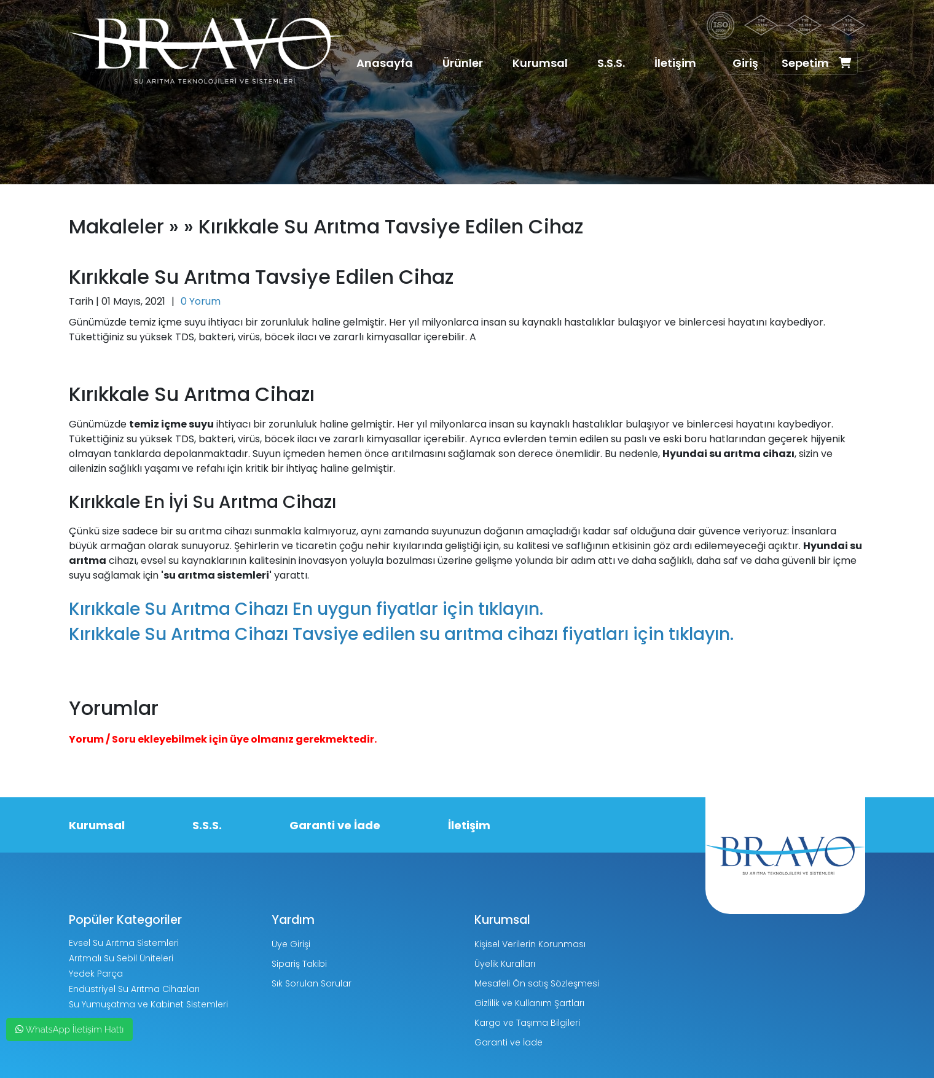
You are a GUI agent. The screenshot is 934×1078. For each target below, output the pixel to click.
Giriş (745, 63)
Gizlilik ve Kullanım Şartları (529, 1003)
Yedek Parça (96, 973)
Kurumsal (540, 63)
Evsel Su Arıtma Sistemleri (124, 943)
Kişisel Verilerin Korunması (530, 944)
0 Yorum (201, 301)
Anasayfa (384, 63)
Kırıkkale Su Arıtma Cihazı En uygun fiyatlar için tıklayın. (306, 609)
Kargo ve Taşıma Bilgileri (527, 1023)
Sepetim (816, 63)
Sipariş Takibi (299, 964)
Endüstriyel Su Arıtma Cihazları (134, 989)
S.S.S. (611, 63)
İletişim (675, 63)
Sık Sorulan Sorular (311, 983)
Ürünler (462, 63)
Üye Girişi (291, 944)
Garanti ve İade (334, 825)
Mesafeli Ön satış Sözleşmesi (536, 983)
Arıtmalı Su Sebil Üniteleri (121, 958)
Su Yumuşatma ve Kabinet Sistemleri (148, 1004)
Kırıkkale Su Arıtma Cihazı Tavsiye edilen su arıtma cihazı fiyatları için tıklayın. (401, 634)
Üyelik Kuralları (504, 964)
